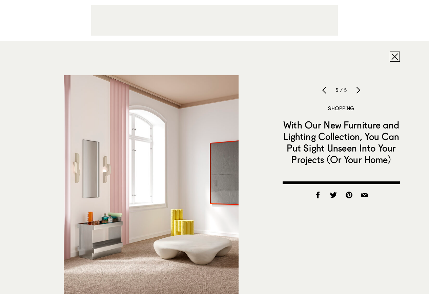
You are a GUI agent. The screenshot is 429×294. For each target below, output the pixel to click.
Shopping (341, 108)
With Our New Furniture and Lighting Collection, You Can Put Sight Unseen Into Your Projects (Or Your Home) (341, 142)
